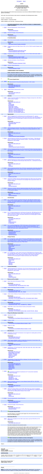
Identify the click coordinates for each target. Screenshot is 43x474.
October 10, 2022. (11, 325)
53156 (5, 27)
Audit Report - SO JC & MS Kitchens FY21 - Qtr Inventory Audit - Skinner (23, 298)
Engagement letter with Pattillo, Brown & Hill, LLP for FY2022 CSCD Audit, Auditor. (24, 53)
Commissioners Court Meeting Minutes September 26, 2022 (20, 318)
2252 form (10, 250)
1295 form (10, 249)
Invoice (9, 345)
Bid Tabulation (11, 105)
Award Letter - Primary (12, 106)
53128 (5, 325)
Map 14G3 (10, 357)
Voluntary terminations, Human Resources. (16, 60)
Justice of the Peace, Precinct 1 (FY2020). (16, 287)
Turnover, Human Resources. (14, 65)
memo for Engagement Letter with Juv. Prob (17, 50)
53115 (5, 178)
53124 (5, 293)
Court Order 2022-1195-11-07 (14, 163)
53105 (5, 81)
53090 (5, 252)
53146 (5, 65)
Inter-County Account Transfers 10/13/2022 (17, 44)
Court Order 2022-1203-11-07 (14, 258)
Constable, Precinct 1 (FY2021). (14, 300)
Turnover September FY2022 (14, 68)
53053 (5, 388)
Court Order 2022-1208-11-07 (14, 303)
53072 (5, 320)
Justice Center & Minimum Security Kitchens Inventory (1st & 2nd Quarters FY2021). (25, 293)
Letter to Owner (11, 356)
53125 (5, 300)
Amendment (10, 208)
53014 (5, 268)
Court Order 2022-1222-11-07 (14, 422)
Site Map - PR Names (12, 353)
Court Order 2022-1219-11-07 (14, 393)
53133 (5, 53)
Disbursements (11, 87)
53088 (5, 97)
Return (24, 1)
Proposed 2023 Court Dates (14, 338)
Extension (10, 275)
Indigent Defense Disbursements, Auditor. (16, 89)
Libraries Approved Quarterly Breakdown (16, 136)
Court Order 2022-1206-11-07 (14, 290)
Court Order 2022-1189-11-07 (14, 92)
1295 (9, 125)
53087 (5, 238)
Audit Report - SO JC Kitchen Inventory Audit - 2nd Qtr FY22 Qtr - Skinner (23, 310)
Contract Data (11, 104)
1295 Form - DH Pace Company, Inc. (15, 108)
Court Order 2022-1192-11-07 (14, 133)
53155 (5, 404)
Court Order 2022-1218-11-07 (14, 385)
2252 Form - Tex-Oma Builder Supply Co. (16, 112)
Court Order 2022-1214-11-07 (14, 344)
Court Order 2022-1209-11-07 (14, 309)
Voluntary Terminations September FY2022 (17, 63)
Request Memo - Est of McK (14, 352)
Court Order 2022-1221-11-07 (14, 407)
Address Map (11, 365)
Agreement (10, 135)
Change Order (11, 246)
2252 (9, 124)
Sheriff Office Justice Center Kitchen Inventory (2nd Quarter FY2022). (22, 306)
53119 (5, 138)
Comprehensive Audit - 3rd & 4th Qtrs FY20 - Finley (18, 285)
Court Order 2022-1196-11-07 (14, 173)
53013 (5, 371)
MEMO (9, 103)
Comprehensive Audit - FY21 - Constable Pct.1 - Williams (19, 304)
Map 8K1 (10, 369)
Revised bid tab (11, 248)
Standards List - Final (12, 378)
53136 (5, 168)
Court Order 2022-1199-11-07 (14, 205)
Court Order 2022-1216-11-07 (14, 363)
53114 (5, 127)
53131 (5, 159)
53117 (5, 381)
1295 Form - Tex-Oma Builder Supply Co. (16, 109)
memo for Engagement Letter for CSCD (16, 56)
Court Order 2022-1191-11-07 (14, 122)
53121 (5, 306)
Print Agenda (19, 1)
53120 (5, 199)
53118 (5, 340)
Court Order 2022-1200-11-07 (14, 218)
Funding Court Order (12, 176)
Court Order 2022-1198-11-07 (14, 193)
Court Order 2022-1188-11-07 (14, 86)
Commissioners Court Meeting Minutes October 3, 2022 (19, 323)
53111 (5, 212)
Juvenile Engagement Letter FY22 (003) (16, 51)
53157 (5, 32)
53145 (5, 60)
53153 (5, 398)
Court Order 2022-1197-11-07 (14, 183)
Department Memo (12, 232)
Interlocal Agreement (12, 186)
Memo (9, 43)
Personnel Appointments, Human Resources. (17, 27)
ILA (9, 175)
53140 (5, 418)
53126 (5, 287)
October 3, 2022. (11, 320)
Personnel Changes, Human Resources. (16, 32)
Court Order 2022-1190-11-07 (14, 102)
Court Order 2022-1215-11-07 (14, 351)
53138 (5, 347)
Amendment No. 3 (12, 233)
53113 (5, 149)
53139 (5, 359)
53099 (5, 315)
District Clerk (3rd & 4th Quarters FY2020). (16, 281)
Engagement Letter (12, 123)
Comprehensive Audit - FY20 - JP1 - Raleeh (17, 291)
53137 (5, 225)
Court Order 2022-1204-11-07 (14, 273)
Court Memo (10, 377)
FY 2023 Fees (11, 223)
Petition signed (11, 366)
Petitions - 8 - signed (12, 355)
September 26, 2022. (12, 315)
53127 (5, 281)
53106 (5, 89)
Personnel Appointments (13, 30)
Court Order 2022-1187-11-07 (14, 85)
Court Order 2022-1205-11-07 (14, 284)
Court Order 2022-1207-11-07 (14, 297)
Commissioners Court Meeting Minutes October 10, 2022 (19, 328)
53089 (5, 332)
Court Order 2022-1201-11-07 (14, 231)
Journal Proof (11, 396)
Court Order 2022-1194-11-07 (14, 154)
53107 (5, 116)
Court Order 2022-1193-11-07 (14, 143)
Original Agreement (12, 221)
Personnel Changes (12, 35)
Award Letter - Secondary (13, 107)
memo (9, 247)
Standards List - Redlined (13, 379)
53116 (5, 188)
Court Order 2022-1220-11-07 (14, 401)
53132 (5, 46)
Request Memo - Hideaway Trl (14, 364)
